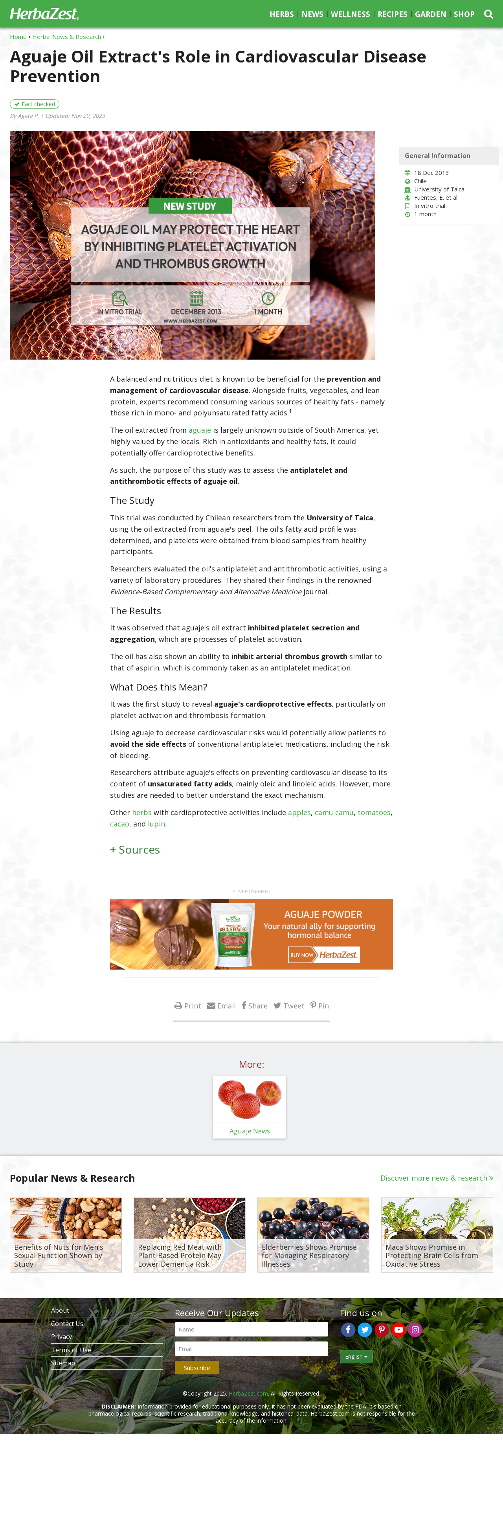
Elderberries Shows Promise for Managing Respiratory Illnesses (309, 1256)
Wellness (350, 14)
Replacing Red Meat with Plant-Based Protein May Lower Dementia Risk (180, 1256)
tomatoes (374, 812)
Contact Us (67, 1323)
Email (226, 1005)
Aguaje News (249, 1130)
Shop (464, 14)
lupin (156, 823)
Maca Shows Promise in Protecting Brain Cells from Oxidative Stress (432, 1256)
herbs (142, 812)
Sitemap (63, 1363)
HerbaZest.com (248, 1393)
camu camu (334, 812)
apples (299, 812)
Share (258, 1005)
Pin (323, 1005)
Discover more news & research (433, 1178)
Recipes (393, 14)
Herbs (282, 14)
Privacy (61, 1336)
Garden (430, 14)
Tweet (294, 1005)
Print (192, 1005)
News (312, 14)
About (60, 1310)
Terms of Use (71, 1350)
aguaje (200, 430)
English (356, 1356)
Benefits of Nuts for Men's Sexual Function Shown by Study (58, 1256)
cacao (119, 823)
